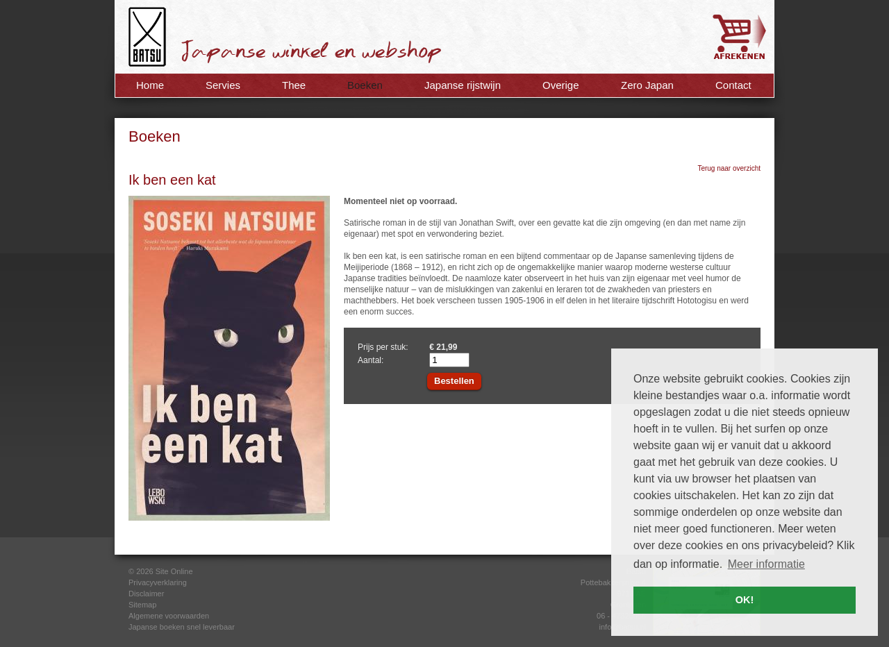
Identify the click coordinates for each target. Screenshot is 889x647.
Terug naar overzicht (729, 168)
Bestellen (454, 381)
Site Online (174, 571)
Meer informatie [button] (766, 564)
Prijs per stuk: (383, 347)
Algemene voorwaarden (168, 616)
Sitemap (142, 604)
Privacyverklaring (157, 582)
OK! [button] (745, 599)
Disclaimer (146, 593)
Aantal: (370, 360)
